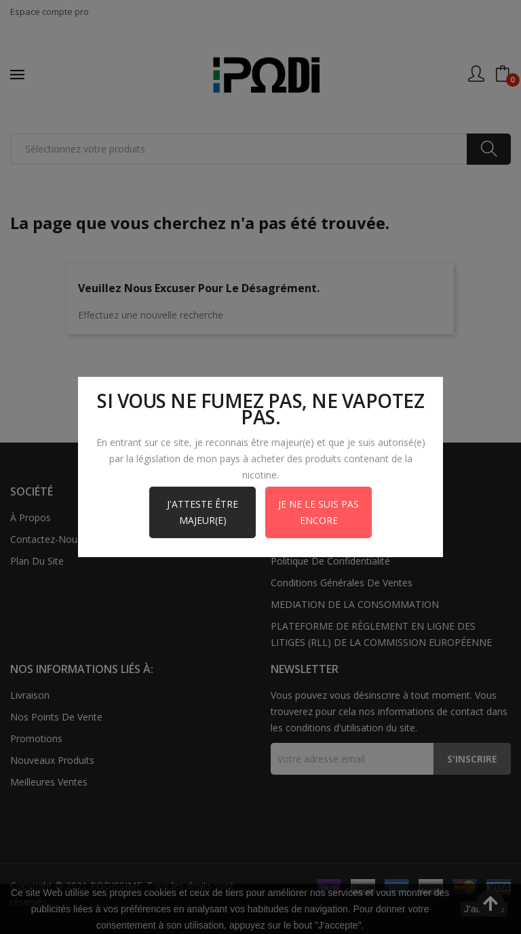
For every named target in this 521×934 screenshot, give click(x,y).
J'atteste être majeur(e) (202, 512)
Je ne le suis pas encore (318, 512)
